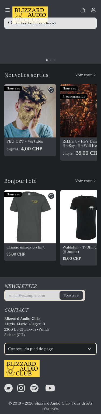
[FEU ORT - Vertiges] (30, 110)
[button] (82, 9)
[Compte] (93, 11)
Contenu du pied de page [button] (50, 349)
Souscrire (71, 295)
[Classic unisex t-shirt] (30, 216)
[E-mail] (44, 295)
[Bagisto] (30, 10)
